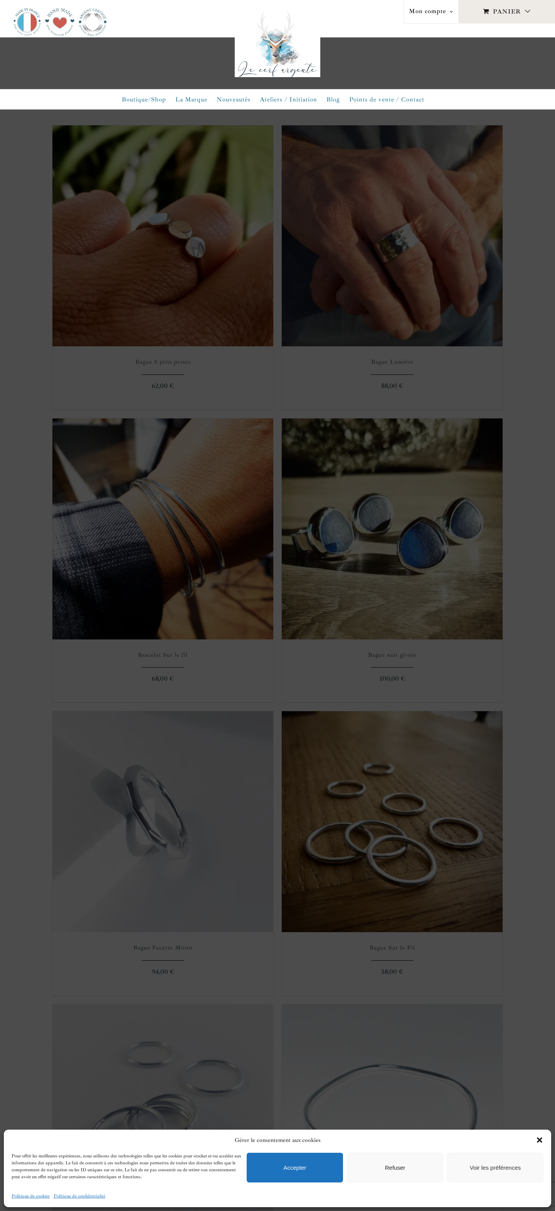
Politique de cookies (31, 1196)
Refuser (395, 1167)
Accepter (294, 1167)
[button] (539, 1140)
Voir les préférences (495, 1167)
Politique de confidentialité (79, 1196)
